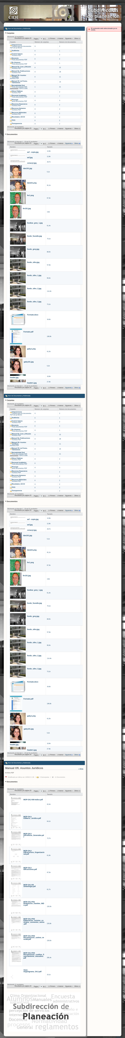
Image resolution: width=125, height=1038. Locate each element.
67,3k (48, 198)
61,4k (48, 225)
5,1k (48, 172)
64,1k (48, 821)
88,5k (48, 252)
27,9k (48, 382)
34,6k (49, 319)
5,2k (48, 366)
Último (76, 143)
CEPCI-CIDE (23, 88)
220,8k (49, 923)
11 (60, 77)
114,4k (49, 291)
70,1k (49, 239)
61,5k (49, 351)
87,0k (49, 872)
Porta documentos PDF (19, 59)
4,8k (48, 212)
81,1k (49, 185)
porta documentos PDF (19, 100)
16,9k (49, 376)
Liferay (118, 1037)
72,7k (49, 838)
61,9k (48, 855)
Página (36, 39)
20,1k (49, 974)
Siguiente (68, 143)
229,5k (49, 940)
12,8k (49, 151)
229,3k (49, 906)
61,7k (48, 889)
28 (60, 72)
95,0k (48, 278)
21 (60, 87)
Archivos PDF (17, 54)
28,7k (49, 162)
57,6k (49, 265)
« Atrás (80, 769)
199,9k (49, 336)
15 (60, 67)
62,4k (49, 804)
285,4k (49, 957)
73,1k (48, 304)
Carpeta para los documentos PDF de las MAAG (20, 46)
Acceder (118, 4)
